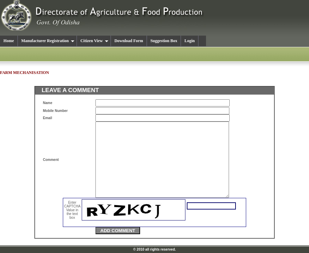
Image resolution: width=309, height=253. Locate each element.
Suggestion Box (163, 40)
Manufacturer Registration (48, 40)
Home (8, 40)
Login (189, 40)
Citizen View (94, 40)
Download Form (128, 40)
